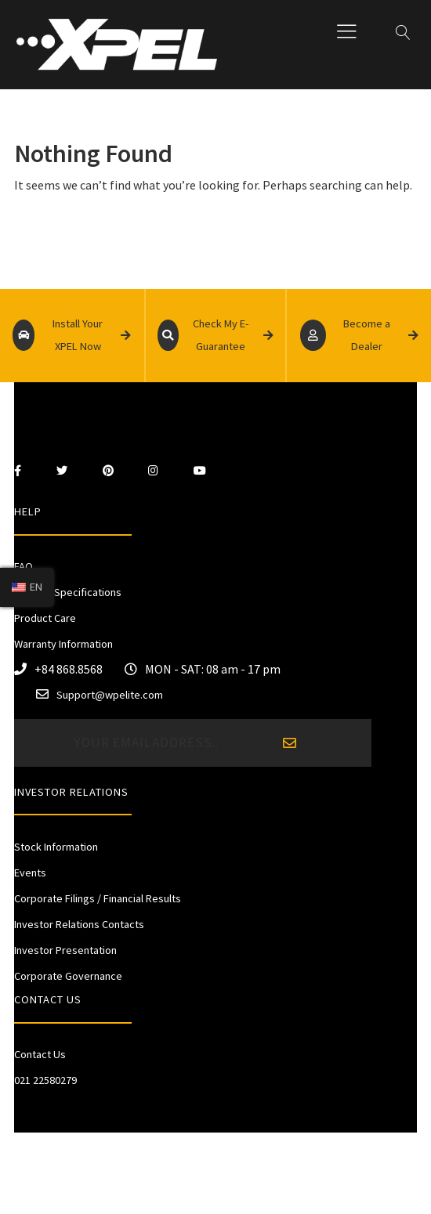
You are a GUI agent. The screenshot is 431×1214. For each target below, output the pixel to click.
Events (30, 872)
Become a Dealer (359, 335)
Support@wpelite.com (109, 695)
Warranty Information (63, 644)
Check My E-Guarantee (215, 335)
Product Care (45, 618)
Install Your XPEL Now (72, 335)
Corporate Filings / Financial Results (97, 898)
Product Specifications (67, 592)
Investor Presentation (65, 950)
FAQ (23, 566)
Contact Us (40, 1054)
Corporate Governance (68, 976)
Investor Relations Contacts (79, 924)
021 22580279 (45, 1080)
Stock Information (56, 847)
